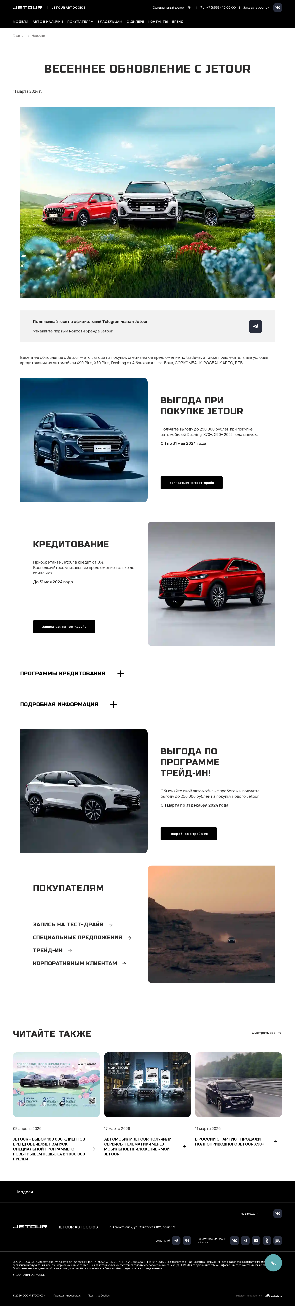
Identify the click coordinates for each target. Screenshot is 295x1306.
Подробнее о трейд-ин (188, 833)
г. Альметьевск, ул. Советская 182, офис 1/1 (142, 1227)
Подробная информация (59, 704)
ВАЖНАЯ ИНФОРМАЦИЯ (31, 1274)
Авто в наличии (48, 21)
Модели (25, 1192)
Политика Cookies (99, 1295)
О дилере (135, 21)
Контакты (158, 21)
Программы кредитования (63, 673)
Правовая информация (67, 1295)
